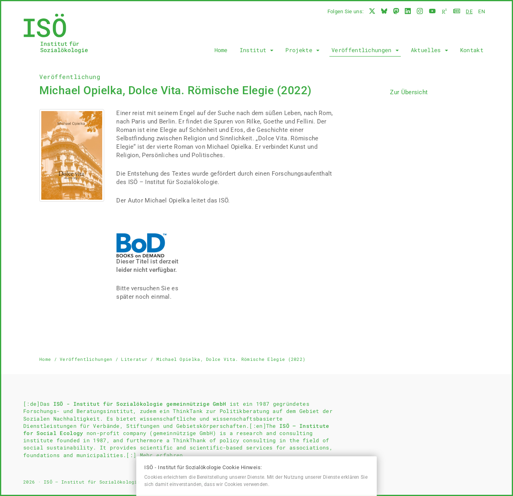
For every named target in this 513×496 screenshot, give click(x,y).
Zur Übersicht (409, 92)
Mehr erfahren (161, 455)
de (469, 11)
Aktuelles (429, 50)
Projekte (302, 50)
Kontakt (471, 50)
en (481, 11)
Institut (257, 50)
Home (221, 50)
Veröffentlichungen (365, 50)
